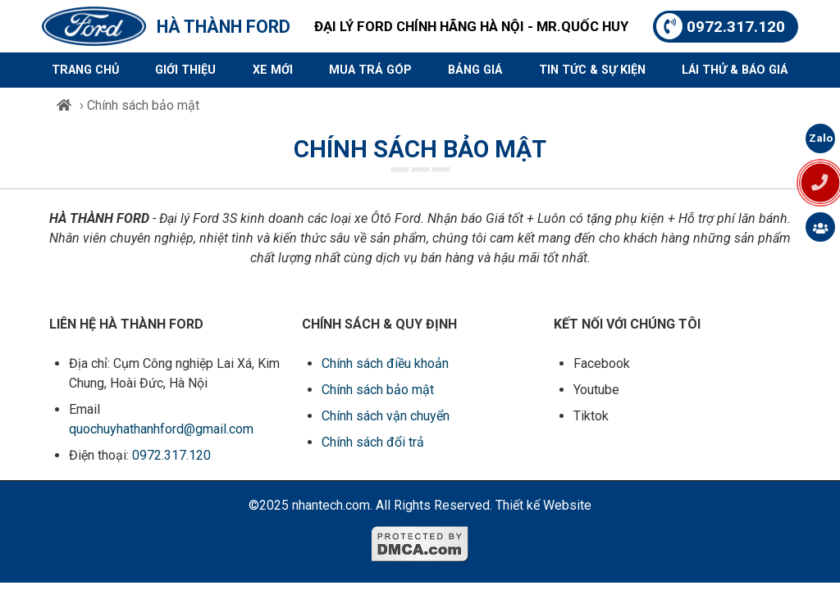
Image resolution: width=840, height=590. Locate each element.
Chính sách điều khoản (385, 363)
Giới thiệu (185, 70)
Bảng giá (475, 70)
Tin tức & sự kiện (592, 70)
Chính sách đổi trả (373, 442)
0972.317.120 (720, 26)
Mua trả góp (370, 70)
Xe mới (273, 70)
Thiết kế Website (543, 505)
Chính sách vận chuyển (386, 416)
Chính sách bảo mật (378, 389)
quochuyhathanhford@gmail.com (161, 429)
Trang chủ (85, 70)
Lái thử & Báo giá (735, 70)
